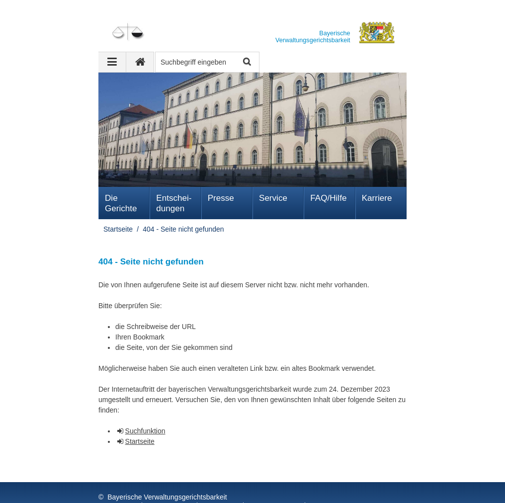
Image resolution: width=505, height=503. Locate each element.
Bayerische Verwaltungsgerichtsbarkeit (167, 477)
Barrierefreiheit (275, 488)
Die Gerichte (121, 203)
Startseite (118, 229)
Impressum (117, 488)
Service (273, 198)
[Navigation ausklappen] (112, 62)
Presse (221, 198)
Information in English (347, 488)
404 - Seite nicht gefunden (183, 229)
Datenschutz (170, 488)
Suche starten (246, 62)
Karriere (377, 198)
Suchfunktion (145, 431)
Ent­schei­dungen (173, 203)
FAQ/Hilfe (328, 198)
